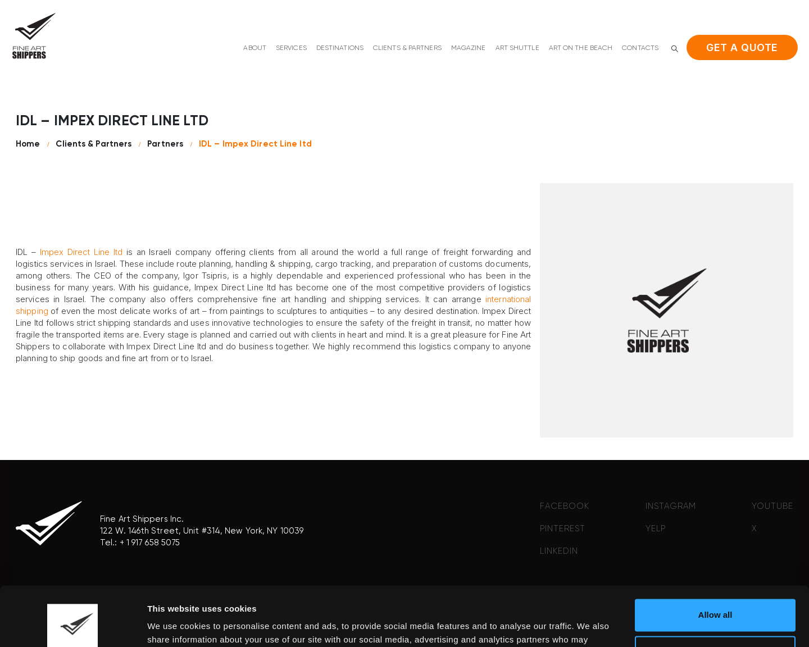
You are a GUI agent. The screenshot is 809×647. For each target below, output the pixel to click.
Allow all (715, 556)
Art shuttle (517, 48)
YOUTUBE (772, 506)
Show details (173, 625)
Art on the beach (581, 48)
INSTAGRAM (671, 506)
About (254, 48)
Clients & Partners (407, 48)
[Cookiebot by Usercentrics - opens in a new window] (73, 625)
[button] (675, 48)
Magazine (468, 48)
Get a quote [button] (742, 47)
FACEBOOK (564, 506)
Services (291, 48)
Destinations (339, 48)
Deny (715, 592)
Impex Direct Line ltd (81, 252)
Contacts (640, 48)
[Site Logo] (33, 35)
